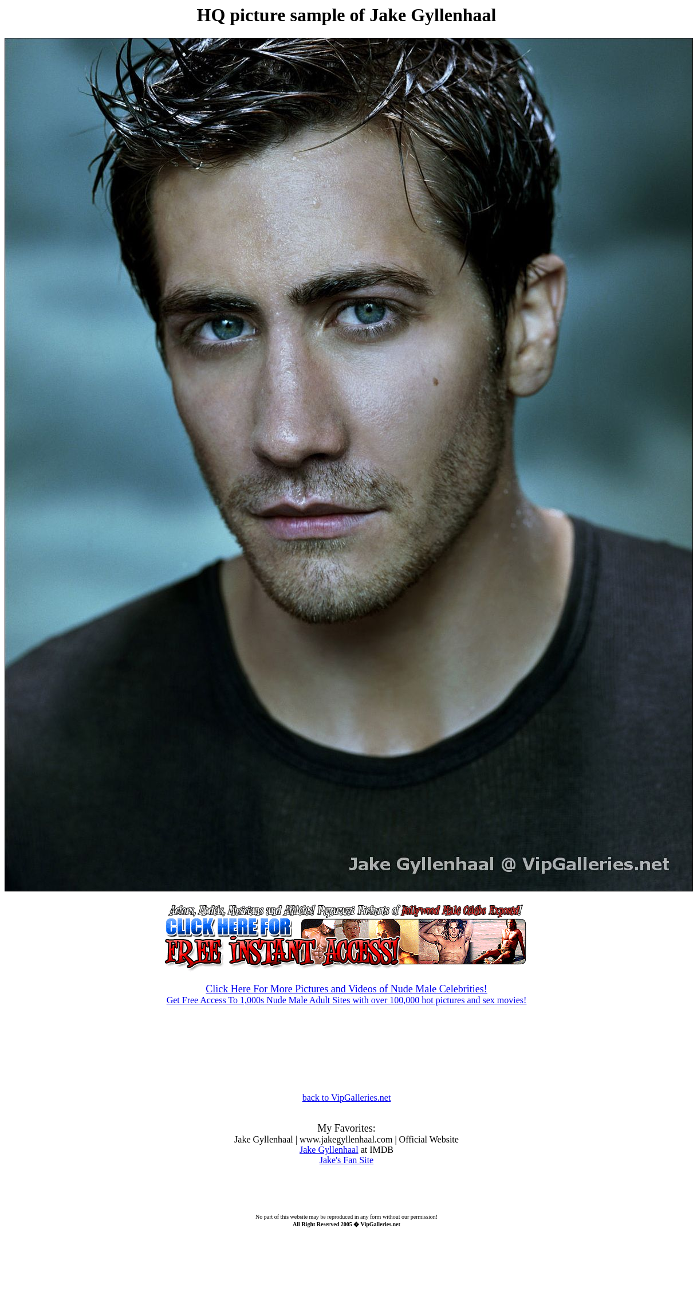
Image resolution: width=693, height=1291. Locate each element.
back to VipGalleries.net (346, 1097)
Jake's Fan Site (346, 1160)
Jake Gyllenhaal (329, 1150)
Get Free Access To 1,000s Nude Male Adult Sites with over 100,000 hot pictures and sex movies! (346, 985)
